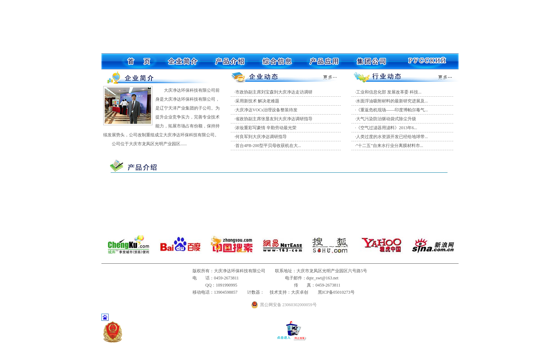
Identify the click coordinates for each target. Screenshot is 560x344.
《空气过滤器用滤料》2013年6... (386, 127)
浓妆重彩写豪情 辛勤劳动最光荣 (265, 127)
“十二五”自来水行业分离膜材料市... (389, 145)
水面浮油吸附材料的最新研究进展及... (392, 100)
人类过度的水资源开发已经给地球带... (392, 136)
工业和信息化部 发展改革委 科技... (388, 92)
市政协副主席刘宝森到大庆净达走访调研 (273, 92)
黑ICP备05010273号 (336, 292)
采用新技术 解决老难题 (257, 100)
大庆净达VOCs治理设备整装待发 (266, 109)
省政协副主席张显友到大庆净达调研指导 (273, 118)
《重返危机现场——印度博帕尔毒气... (392, 109)
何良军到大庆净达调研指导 (261, 136)
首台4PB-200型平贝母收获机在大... (268, 145)
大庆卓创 (299, 292)
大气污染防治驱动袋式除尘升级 (386, 118)
